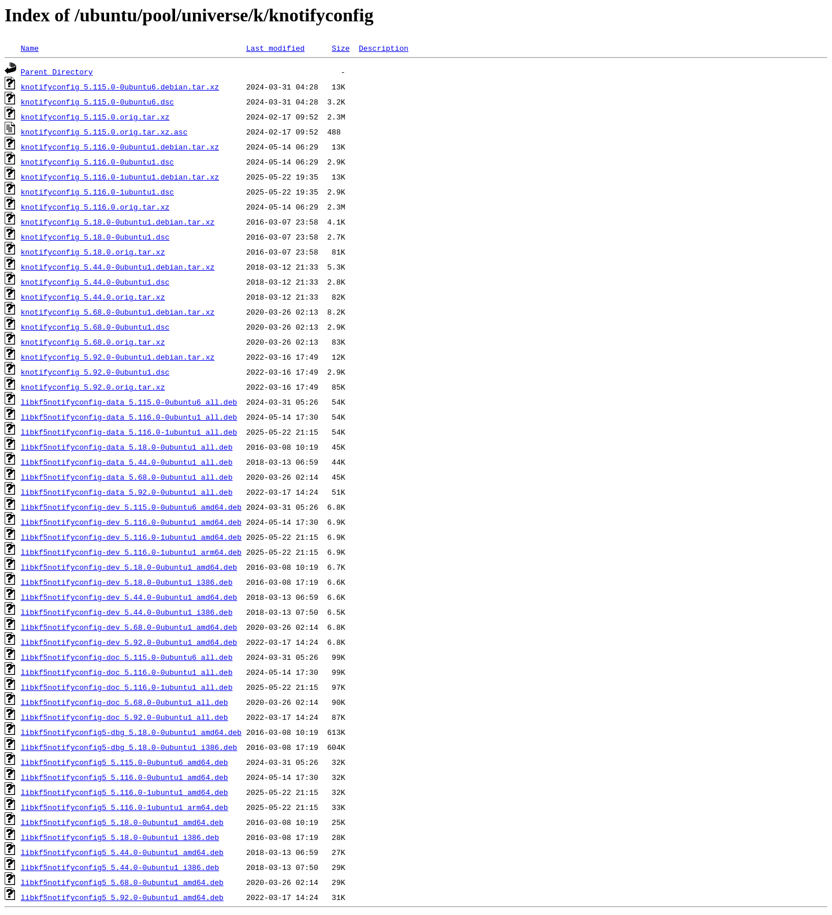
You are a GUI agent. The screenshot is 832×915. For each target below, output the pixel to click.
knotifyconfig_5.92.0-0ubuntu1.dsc (95, 372)
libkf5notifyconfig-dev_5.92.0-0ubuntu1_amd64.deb (129, 642)
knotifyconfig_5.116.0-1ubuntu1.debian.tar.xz (120, 176)
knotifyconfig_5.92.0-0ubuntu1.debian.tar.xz (117, 357)
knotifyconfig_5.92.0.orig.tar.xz (93, 387)
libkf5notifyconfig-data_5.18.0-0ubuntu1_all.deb (127, 447)
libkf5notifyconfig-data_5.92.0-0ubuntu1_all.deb (127, 492)
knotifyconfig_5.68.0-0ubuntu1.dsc (95, 327)
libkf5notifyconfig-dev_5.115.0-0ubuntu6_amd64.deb (131, 507)
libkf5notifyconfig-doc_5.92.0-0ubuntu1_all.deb (124, 717)
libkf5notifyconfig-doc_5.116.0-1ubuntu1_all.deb (127, 687)
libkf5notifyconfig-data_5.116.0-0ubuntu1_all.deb (129, 417)
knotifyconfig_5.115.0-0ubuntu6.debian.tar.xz (120, 86)
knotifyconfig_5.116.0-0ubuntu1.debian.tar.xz (120, 146)
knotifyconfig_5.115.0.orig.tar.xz (95, 116)
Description (383, 48)
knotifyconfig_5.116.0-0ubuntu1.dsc (97, 161)
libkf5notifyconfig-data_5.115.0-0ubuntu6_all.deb (129, 402)
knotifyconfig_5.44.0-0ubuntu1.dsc (95, 282)
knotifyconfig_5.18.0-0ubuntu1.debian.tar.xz (117, 221)
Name (30, 48)
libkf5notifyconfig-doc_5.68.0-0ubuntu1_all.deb (124, 702)
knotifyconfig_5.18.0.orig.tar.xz (93, 252)
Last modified (275, 48)
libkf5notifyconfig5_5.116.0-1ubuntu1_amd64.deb (124, 792)
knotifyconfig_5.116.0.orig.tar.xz (95, 206)
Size (341, 48)
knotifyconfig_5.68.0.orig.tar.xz (93, 342)
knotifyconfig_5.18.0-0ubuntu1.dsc (95, 236)
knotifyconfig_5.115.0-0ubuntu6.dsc (97, 101)
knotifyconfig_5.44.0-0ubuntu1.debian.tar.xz (117, 267)
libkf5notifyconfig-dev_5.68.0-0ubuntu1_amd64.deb (129, 627)
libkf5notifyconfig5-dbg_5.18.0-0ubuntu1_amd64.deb (131, 732)
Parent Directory (57, 71)
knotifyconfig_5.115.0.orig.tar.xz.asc (104, 131)
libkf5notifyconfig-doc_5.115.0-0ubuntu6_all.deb (127, 657)
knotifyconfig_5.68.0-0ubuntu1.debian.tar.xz (117, 312)
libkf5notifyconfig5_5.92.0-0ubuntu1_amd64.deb (122, 897)
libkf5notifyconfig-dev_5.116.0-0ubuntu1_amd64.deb (131, 522)
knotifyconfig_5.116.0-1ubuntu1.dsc (97, 191)
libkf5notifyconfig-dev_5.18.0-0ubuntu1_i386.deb (127, 582)
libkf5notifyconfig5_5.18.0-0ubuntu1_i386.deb (120, 837)
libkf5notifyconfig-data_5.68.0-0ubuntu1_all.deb (127, 477)
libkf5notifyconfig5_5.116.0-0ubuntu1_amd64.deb (124, 777)
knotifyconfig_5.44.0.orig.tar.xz (93, 297)
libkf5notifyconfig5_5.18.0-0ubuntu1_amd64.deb (122, 822)
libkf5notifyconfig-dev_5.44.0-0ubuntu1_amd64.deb (129, 597)
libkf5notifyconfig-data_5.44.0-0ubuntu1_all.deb (127, 462)
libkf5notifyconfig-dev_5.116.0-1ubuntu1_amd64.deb (131, 537)
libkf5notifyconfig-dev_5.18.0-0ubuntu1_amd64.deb (129, 567)
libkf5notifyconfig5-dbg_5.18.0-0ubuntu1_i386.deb (129, 747)
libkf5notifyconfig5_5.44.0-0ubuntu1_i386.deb (120, 867)
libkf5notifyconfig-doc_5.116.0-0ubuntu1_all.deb (127, 672)
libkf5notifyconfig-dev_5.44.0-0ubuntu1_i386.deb (127, 612)
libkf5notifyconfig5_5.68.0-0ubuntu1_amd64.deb (122, 882)
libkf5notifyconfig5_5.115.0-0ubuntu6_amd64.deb (124, 762)
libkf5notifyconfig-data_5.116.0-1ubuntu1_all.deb (129, 432)
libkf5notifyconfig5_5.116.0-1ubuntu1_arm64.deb (124, 807)
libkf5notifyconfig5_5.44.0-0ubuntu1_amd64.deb (122, 852)
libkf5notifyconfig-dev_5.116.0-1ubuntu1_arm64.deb (131, 552)
